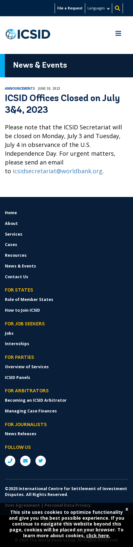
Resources (16, 255)
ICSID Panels (17, 377)
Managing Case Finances (31, 411)
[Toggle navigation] (118, 35)
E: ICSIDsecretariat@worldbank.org (25, 461)
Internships (17, 343)
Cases (11, 244)
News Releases (20, 433)
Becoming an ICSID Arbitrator (36, 400)
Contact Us (16, 277)
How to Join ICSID (22, 310)
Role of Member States (29, 299)
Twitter (40, 461)
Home (11, 212)
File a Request (70, 8)
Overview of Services (27, 367)
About (11, 223)
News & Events (20, 266)
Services (13, 234)
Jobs (9, 333)
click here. (98, 535)
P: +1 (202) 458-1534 (10, 461)
